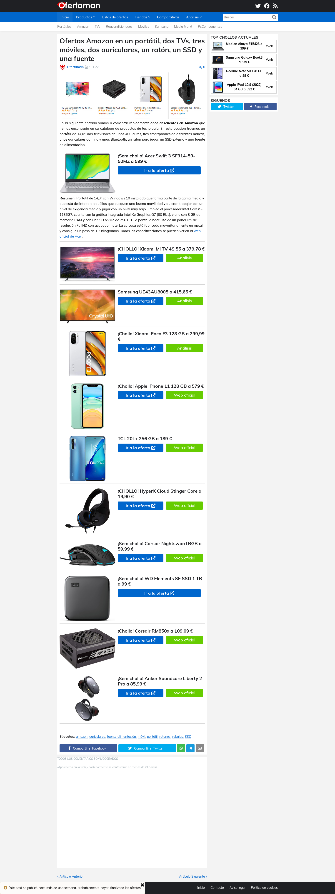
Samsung (161, 27)
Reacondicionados (119, 27)
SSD (188, 736)
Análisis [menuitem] (192, 17)
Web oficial (184, 395)
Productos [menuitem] (84, 17)
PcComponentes (210, 27)
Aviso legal (237, 888)
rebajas (177, 736)
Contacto (217, 888)
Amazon (83, 27)
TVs (97, 27)
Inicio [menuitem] (65, 17)
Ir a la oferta (156, 170)
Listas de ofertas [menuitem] (115, 17)
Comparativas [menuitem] (168, 17)
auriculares (97, 736)
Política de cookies (264, 888)
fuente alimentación (121, 736)
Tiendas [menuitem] (141, 17)
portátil (152, 736)
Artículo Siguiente (192, 876)
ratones (164, 736)
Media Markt (183, 27)
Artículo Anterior (72, 876)
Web (269, 46)
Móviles (143, 27)
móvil (141, 736)
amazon (82, 736)
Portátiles (64, 27)
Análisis (184, 258)
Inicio (201, 888)
